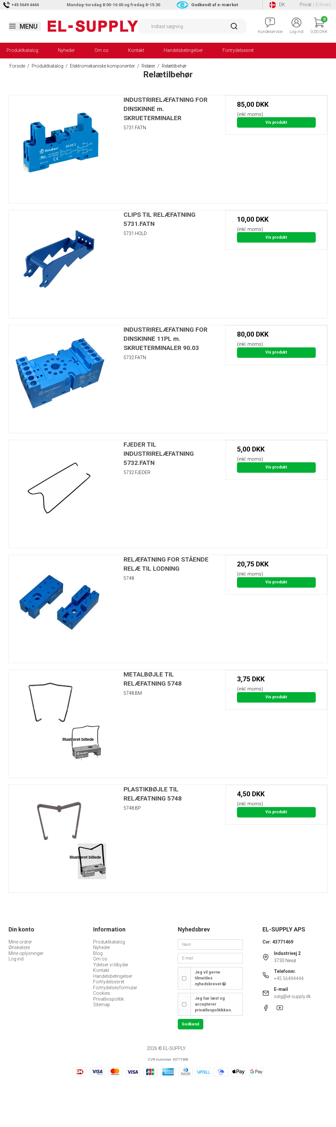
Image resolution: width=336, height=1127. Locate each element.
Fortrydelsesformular (115, 987)
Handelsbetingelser (183, 50)
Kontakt (136, 50)
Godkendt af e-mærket (214, 4)
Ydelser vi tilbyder (110, 964)
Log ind (16, 958)
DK (277, 5)
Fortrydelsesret (238, 50)
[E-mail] (210, 957)
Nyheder (66, 50)
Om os (101, 50)
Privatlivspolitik (108, 999)
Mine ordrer (20, 941)
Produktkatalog (22, 50)
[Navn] (210, 943)
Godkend (190, 1024)
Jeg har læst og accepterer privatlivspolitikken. (213, 1004)
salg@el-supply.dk (292, 996)
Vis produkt (276, 122)
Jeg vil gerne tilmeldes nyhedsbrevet (210, 978)
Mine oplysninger (25, 953)
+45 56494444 (289, 978)
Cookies (101, 993)
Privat (305, 4)
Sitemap (101, 1004)
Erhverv (323, 4)
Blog (98, 953)
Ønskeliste (19, 947)
